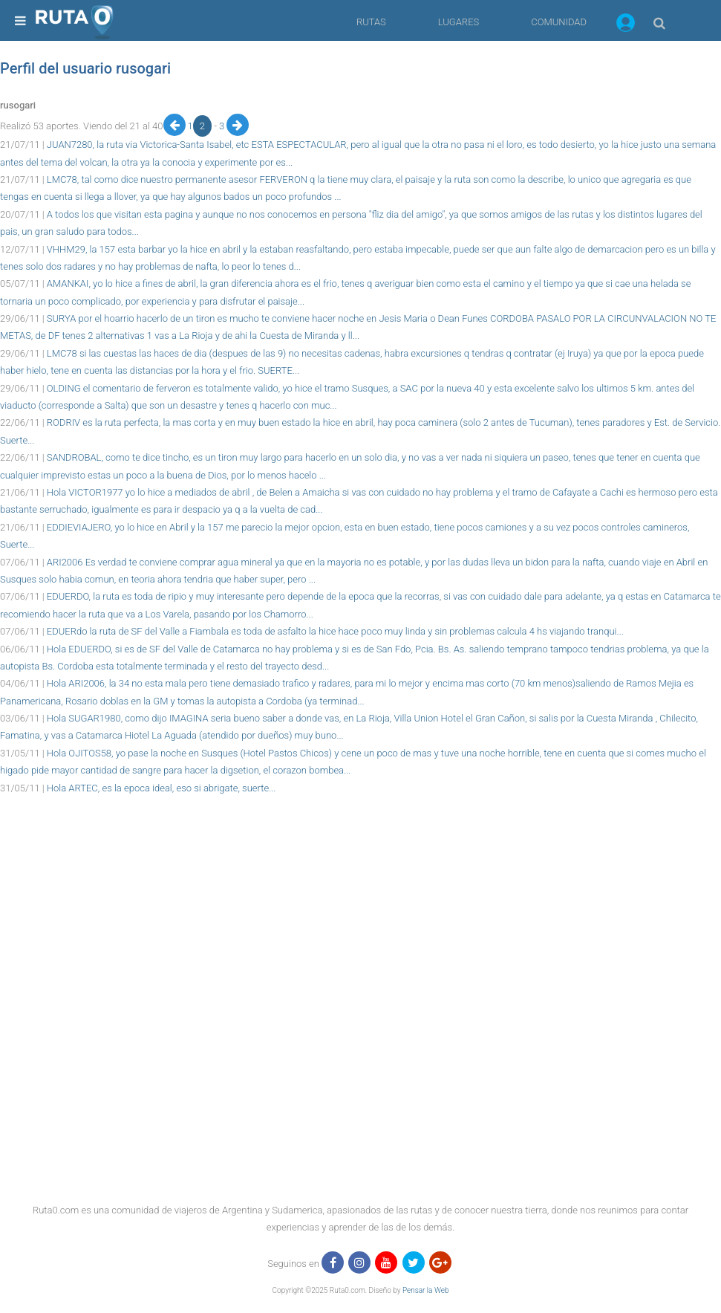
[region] (360, 830)
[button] (625, 25)
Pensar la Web (425, 1290)
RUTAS (371, 21)
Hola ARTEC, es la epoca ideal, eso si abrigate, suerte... (161, 788)
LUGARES (458, 21)
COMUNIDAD (559, 21)
